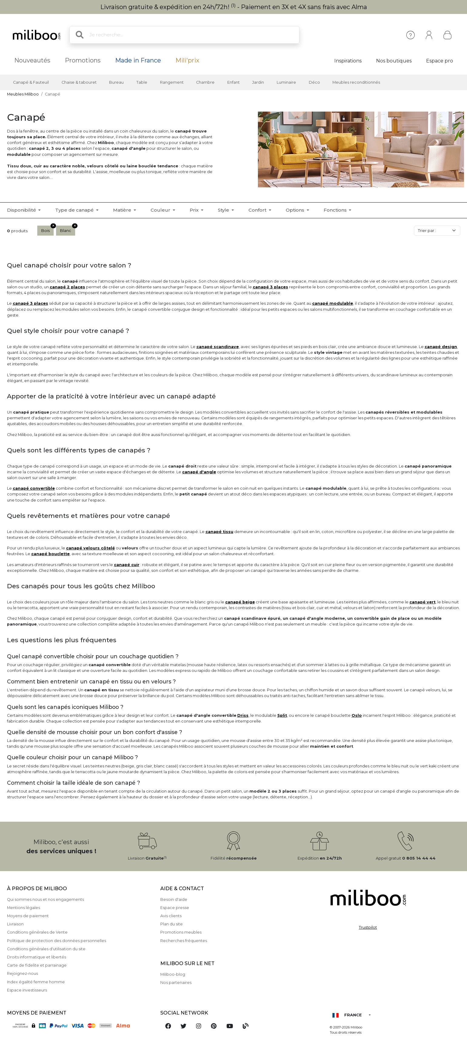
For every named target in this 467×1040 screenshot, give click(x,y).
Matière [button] (122, 210)
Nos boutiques (394, 61)
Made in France (138, 60)
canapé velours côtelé (90, 548)
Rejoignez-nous (22, 973)
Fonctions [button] (336, 210)
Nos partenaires (176, 982)
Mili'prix (187, 60)
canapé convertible (34, 488)
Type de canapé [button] (75, 210)
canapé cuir (126, 564)
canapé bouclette (50, 554)
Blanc (67, 229)
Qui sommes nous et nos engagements (45, 899)
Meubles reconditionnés (356, 82)
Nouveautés (32, 60)
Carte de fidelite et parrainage (37, 965)
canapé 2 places (67, 287)
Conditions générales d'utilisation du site (46, 949)
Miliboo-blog (172, 974)
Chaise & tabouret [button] (79, 82)
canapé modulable (332, 303)
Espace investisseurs (27, 990)
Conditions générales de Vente (37, 932)
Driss (243, 715)
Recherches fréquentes (183, 940)
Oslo (357, 715)
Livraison (15, 924)
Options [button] (295, 210)
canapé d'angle (199, 472)
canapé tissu (219, 531)
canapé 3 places (270, 287)
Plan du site (171, 924)
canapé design (441, 346)
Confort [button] (258, 210)
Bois (47, 229)
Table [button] (141, 82)
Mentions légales (23, 907)
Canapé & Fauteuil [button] (31, 82)
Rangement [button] (172, 82)
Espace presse (174, 907)
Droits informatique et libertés (36, 957)
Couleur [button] (161, 210)
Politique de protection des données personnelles (56, 940)
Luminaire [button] (286, 82)
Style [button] (224, 210)
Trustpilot (368, 927)
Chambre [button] (205, 82)
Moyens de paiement (28, 916)
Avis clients (171, 916)
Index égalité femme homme (36, 982)
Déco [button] (314, 82)
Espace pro (439, 61)
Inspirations (348, 61)
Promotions (83, 60)
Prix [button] (195, 210)
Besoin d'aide (173, 899)
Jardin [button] (258, 82)
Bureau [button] (116, 82)
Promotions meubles (181, 932)
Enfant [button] (233, 82)
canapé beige (240, 602)
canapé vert (422, 602)
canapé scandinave (217, 346)
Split (282, 715)
